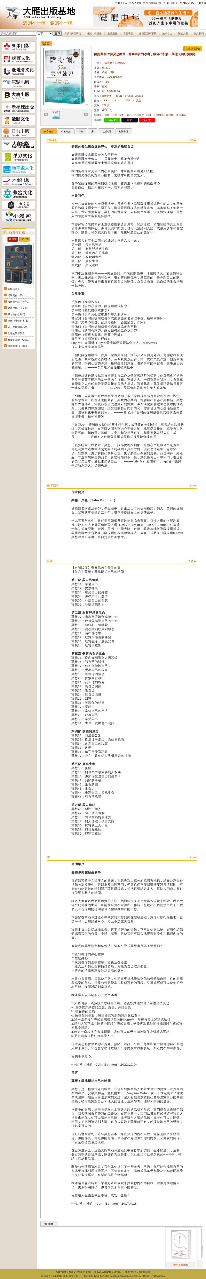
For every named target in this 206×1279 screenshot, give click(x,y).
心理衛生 (139, 115)
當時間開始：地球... (18, 346)
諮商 (148, 115)
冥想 (121, 115)
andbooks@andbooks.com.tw (126, 1276)
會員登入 (122, 3)
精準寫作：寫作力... (18, 295)
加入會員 (136, 3)
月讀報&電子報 (72, 33)
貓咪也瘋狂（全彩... (18, 308)
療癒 (107, 115)
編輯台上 (167, 33)
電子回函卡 (172, 3)
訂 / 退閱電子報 (153, 3)
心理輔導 (159, 115)
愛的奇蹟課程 (192, 1264)
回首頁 (202, 3)
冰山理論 (181, 115)
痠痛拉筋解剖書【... (18, 320)
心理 (114, 115)
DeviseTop (159, 1276)
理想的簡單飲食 (16, 333)
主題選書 (112, 33)
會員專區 (128, 33)
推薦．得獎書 (94, 33)
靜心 (129, 115)
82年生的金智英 (16, 314)
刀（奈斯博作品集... (18, 327)
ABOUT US (188, 3)
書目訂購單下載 (147, 33)
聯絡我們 (199, 33)
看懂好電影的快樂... (18, 339)
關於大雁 (183, 33)
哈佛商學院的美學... (18, 301)
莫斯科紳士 (14, 289)
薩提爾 (170, 115)
